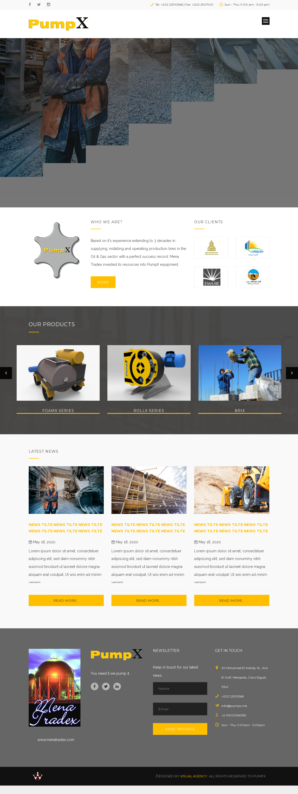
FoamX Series (58, 410)
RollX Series (148, 410)
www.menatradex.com (55, 740)
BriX (240, 410)
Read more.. (66, 600)
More (103, 282)
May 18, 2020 (44, 542)
